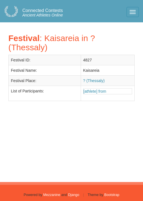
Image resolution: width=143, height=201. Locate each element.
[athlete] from (95, 91)
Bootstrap (111, 195)
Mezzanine (51, 195)
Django (73, 195)
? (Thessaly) (94, 80)
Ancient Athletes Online (42, 12)
